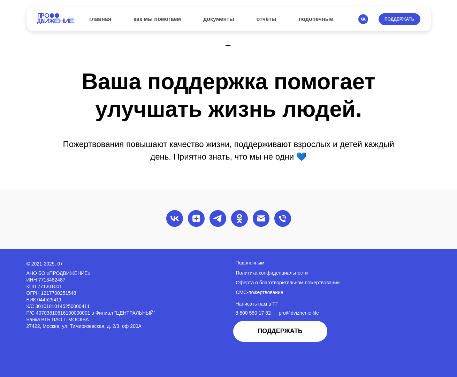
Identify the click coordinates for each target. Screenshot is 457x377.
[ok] (239, 218)
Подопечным (250, 263)
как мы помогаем (157, 19)
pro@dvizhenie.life (299, 313)
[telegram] (218, 218)
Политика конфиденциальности (272, 273)
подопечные (316, 19)
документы (218, 19)
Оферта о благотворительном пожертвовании (288, 282)
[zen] (196, 218)
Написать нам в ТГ (257, 304)
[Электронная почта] (261, 218)
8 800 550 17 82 (253, 313)
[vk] (363, 19)
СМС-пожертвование (259, 292)
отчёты (266, 19)
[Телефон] (282, 218)
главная (100, 19)
